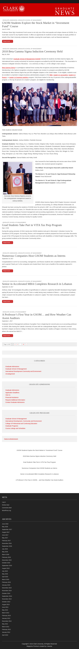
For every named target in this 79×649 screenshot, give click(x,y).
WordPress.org (6, 510)
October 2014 (6, 593)
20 (23, 344)
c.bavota (49, 646)
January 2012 (6, 632)
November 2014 (7, 590)
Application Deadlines (12, 392)
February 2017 (6, 540)
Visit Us (7, 395)
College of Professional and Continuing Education (21, 423)
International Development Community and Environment (23, 371)
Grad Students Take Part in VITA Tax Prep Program (32, 225)
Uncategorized (10, 374)
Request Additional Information (15, 400)
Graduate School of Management (30, 20)
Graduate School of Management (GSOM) (27, 59)
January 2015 (6, 585)
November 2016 (7, 543)
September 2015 (7, 565)
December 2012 (7, 621)
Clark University (38, 644)
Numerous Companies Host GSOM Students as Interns (33, 255)
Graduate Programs (11, 426)
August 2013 (6, 604)
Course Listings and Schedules (15, 428)
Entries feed (5, 505)
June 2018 (5, 524)
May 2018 (5, 526)
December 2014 (7, 588)
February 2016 (6, 557)
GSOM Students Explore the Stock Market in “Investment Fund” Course (39, 450)
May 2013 (5, 610)
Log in (4, 502)
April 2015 (5, 576)
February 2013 (6, 615)
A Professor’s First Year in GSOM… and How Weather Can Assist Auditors (39, 480)
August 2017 (6, 532)
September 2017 (7, 529)
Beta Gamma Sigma (8, 67)
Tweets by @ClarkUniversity (11, 439)
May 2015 (5, 574)
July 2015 (5, 571)
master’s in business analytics (18, 77)
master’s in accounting (60, 75)
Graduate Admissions (10, 20)
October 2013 (6, 602)
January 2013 (6, 618)
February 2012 (6, 629)
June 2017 (5, 535)
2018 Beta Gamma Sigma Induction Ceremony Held (32, 51)
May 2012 (5, 624)
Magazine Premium (33, 646)
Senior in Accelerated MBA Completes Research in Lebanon (37, 283)
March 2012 (5, 626)
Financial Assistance (12, 397)
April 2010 (5, 635)
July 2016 (5, 549)
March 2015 (5, 579)
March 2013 (5, 613)
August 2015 (6, 568)
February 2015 (6, 582)
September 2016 (7, 546)
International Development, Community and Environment (23, 421)
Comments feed (7, 507)
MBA (51, 75)
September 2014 (7, 596)
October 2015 (6, 563)
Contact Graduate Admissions (14, 402)
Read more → (7, 41)
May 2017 (5, 538)
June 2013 (5, 607)
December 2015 (7, 560)
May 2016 (5, 552)
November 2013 (7, 599)
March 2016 (5, 554)
